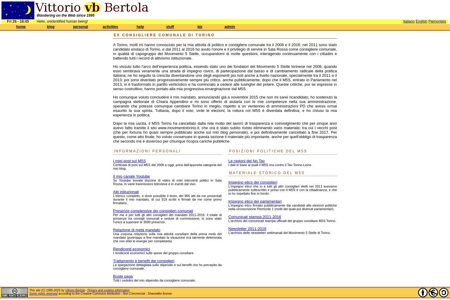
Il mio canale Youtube (131, 176)
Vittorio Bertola (75, 290)
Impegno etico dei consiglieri (252, 182)
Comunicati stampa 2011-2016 (254, 217)
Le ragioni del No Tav (246, 161)
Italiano (409, 21)
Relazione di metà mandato (136, 230)
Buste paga (123, 276)
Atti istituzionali (126, 192)
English (421, 21)
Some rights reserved (43, 293)
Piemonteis (437, 21)
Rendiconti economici (131, 249)
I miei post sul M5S (129, 161)
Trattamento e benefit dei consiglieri (143, 261)
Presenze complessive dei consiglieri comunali (153, 211)
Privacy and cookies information (108, 290)
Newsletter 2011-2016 (247, 228)
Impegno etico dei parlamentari (255, 201)
